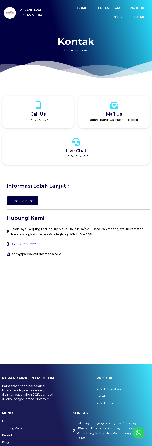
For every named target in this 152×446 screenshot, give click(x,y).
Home (69, 50)
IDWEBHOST (36, 436)
